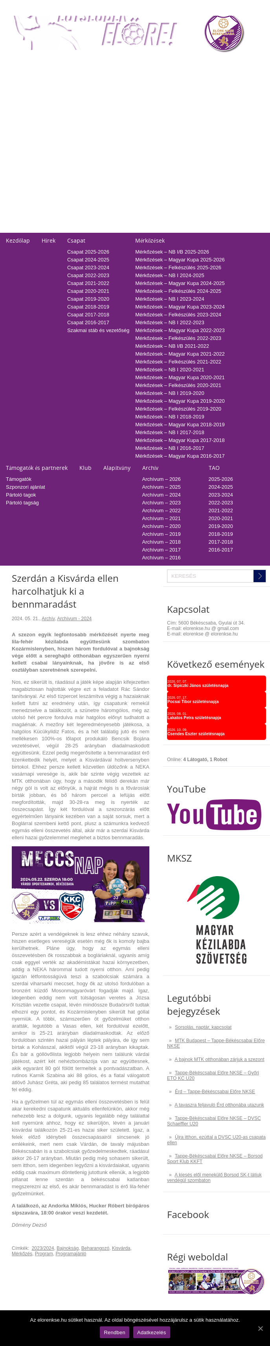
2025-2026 (201, 76)
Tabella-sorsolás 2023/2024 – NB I (111, 92)
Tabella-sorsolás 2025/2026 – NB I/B (113, 76)
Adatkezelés (20, 213)
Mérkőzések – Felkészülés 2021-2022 (178, 362)
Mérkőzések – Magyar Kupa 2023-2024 (180, 307)
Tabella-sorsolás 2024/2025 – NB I (111, 84)
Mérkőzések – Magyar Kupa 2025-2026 (180, 260)
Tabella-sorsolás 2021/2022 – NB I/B (113, 108)
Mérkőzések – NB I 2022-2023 (169, 322)
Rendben (114, 1332)
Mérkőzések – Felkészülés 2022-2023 (178, 338)
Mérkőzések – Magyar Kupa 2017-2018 (180, 440)
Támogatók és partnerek (37, 467)
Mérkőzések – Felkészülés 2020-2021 (178, 385)
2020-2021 (201, 116)
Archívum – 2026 (161, 479)
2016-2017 (201, 147)
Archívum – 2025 (161, 487)
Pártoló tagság (22, 503)
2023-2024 (201, 92)
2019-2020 (201, 123)
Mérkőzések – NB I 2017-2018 (169, 432)
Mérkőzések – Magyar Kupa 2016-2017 (180, 456)
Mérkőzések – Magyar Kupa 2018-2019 (180, 424)
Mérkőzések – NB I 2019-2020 (169, 393)
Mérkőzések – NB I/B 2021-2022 (172, 346)
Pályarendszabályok (28, 205)
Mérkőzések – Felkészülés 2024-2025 (178, 291)
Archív (150, 467)
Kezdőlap (18, 240)
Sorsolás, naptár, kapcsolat (203, 1027)
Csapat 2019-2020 (88, 299)
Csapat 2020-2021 (88, 291)
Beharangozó (95, 1248)
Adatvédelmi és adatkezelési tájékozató (51, 189)
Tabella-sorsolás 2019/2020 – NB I (111, 123)
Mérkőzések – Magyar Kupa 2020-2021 (180, 377)
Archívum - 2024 (74, 618)
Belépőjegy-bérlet (25, 63)
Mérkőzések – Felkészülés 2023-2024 (178, 315)
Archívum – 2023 (161, 503)
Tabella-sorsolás (90, 63)
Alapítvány (116, 467)
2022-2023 (201, 100)
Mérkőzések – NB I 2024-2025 (169, 275)
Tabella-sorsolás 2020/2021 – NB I (111, 116)
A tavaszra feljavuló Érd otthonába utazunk (219, 1105)
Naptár (169, 63)
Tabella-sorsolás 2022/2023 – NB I (111, 100)
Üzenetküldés (21, 197)
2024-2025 (201, 84)
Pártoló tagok (21, 495)
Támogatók (18, 479)
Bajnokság (68, 1248)
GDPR (13, 229)
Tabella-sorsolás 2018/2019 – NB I (111, 131)
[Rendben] (260, 1328)
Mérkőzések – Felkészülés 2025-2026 (178, 267)
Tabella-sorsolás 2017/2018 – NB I (111, 139)
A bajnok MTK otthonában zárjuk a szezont (219, 1059)
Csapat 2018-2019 (88, 307)
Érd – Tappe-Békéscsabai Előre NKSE (215, 1091)
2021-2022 (201, 108)
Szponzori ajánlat (25, 487)
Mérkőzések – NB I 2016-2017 (169, 448)
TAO (194, 63)
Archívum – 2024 (161, 495)
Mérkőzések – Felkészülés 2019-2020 (178, 409)
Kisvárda (121, 1248)
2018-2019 (201, 131)
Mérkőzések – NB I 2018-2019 (169, 417)
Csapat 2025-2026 (88, 252)
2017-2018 (201, 139)
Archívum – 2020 (161, 526)
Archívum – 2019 (161, 534)
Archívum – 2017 (161, 550)
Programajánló (70, 1254)
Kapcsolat (17, 160)
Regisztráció (20, 76)
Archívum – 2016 (161, 558)
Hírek (48, 240)
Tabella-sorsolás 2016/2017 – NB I (111, 147)
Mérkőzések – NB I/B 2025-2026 (172, 252)
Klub (85, 467)
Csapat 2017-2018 (88, 315)
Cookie (14, 221)
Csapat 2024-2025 (88, 260)
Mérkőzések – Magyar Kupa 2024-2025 (180, 283)
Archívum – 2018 (161, 542)
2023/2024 (43, 1248)
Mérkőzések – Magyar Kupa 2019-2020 (180, 401)
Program (44, 1254)
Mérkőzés (22, 1254)
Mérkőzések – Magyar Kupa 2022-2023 (180, 330)
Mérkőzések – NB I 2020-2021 (169, 370)
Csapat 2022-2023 (88, 275)
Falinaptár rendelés (28, 174)
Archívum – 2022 (161, 510)
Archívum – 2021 (161, 518)
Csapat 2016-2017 (88, 322)
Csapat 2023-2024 (88, 267)
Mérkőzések (149, 240)
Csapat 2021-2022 (88, 283)
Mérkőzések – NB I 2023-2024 (169, 299)
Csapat (76, 240)
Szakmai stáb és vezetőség (98, 330)
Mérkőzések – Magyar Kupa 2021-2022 (180, 354)
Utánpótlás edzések (28, 181)
